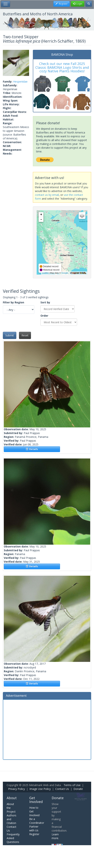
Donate (78, 789)
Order (44, 315)
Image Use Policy (40, 789)
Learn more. (55, 836)
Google (64, 273)
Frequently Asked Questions (13, 838)
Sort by (45, 302)
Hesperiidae (20, 81)
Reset (24, 335)
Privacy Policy (16, 789)
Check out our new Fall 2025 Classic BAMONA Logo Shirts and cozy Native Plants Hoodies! (62, 67)
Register (34, 834)
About (12, 798)
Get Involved (36, 800)
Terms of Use (72, 785)
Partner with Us (33, 828)
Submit (9, 335)
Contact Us (62, 789)
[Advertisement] (47, 729)
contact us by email (47, 195)
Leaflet (45, 273)
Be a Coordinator (36, 821)
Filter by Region (13, 302)
